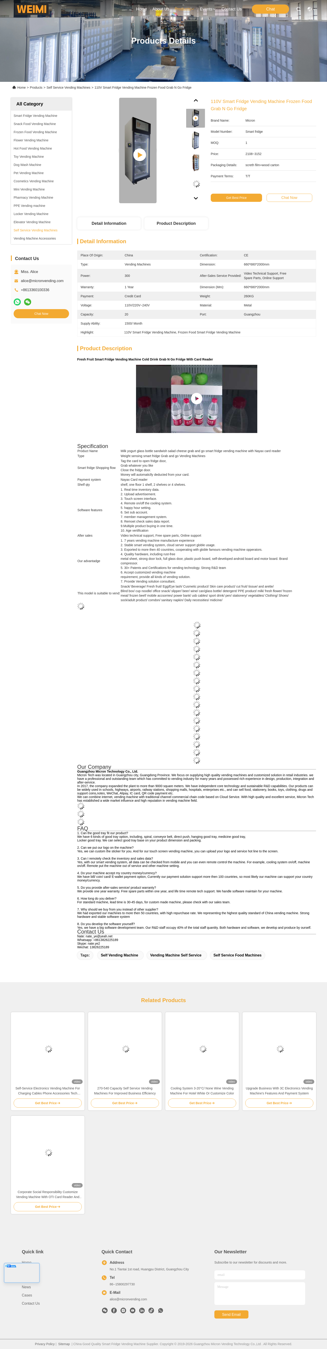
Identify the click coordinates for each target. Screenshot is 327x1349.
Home (141, 9)
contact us (231, 9)
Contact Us (31, 1303)
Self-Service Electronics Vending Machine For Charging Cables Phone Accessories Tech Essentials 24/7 (47, 1091)
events (208, 9)
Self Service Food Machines (237, 955)
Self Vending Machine (119, 955)
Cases (27, 1295)
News (26, 1287)
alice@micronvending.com (42, 281)
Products (36, 87)
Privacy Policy (45, 1344)
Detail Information (109, 223)
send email (231, 1314)
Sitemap (64, 1344)
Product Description (176, 223)
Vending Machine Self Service (175, 955)
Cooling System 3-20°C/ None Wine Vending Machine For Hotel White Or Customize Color (202, 1090)
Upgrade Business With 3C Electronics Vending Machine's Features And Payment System (279, 1090)
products (184, 9)
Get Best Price (236, 197)
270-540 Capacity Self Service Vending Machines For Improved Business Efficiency (125, 1090)
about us (160, 9)
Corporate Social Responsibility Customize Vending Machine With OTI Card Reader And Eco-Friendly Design (47, 1194)
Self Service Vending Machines (68, 87)
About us (29, 1271)
